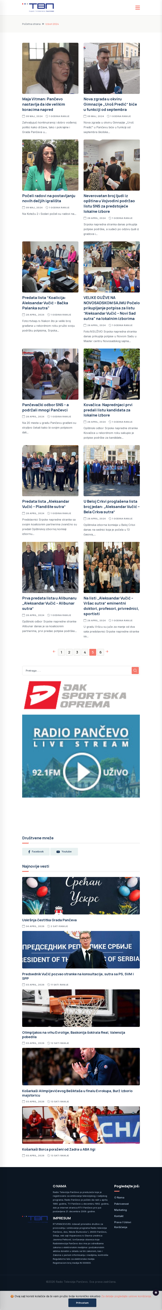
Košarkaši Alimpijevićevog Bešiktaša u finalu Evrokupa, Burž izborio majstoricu (77, 1093)
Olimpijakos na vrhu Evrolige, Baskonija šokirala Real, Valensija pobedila (73, 1034)
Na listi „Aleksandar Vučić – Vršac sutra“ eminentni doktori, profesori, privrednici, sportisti (111, 606)
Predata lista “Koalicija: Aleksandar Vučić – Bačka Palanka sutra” (45, 303)
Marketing (120, 1210)
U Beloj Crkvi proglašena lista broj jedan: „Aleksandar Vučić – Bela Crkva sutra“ (112, 506)
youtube (64, 851)
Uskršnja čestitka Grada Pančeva (49, 920)
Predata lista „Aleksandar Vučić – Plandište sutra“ (45, 504)
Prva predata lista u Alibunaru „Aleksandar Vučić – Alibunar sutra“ (49, 603)
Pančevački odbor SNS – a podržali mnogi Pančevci (45, 407)
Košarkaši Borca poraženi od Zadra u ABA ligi (58, 1149)
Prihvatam (82, 1302)
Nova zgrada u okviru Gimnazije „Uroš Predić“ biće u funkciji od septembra (110, 104)
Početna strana (31, 24)
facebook (36, 851)
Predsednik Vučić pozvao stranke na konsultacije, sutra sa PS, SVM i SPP (78, 976)
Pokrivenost (121, 1203)
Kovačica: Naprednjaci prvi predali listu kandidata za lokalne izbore (108, 410)
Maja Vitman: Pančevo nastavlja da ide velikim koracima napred (43, 104)
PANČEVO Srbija (81, 814)
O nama (119, 1197)
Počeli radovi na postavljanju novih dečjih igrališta (48, 198)
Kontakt (118, 1216)
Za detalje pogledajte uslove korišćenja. (126, 1296)
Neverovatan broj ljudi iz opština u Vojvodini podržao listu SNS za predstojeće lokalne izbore (109, 203)
